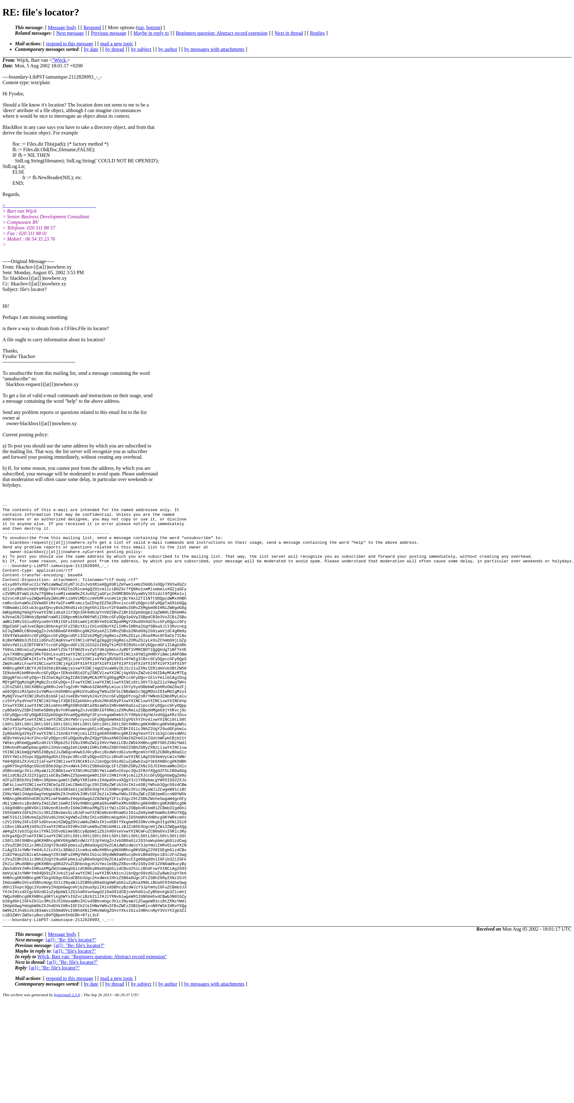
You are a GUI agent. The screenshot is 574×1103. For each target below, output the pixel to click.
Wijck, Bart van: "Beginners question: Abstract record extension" (102, 1040)
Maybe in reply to (151, 33)
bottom (153, 27)
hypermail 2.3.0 (67, 1078)
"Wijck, (59, 60)
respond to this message (69, 43)
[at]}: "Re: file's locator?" (71, 1023)
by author (167, 49)
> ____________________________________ (49, 205)
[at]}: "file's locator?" (74, 1034)
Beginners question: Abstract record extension (222, 33)
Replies (317, 33)
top (141, 27)
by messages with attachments (214, 49)
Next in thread (288, 33)
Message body (62, 27)
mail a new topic (116, 43)
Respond (92, 27)
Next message (70, 33)
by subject (141, 49)
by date (91, 49)
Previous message (108, 33)
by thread (115, 49)
